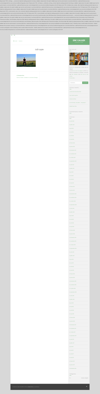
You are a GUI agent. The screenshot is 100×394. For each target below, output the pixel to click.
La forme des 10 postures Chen (75, 91)
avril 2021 (72, 179)
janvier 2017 (72, 365)
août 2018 (72, 295)
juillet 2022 (72, 124)
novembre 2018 (73, 285)
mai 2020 (72, 219)
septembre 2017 (73, 335)
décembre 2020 (73, 194)
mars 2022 (72, 139)
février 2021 (72, 186)
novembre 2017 (73, 328)
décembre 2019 (73, 237)
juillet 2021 (72, 168)
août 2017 (72, 339)
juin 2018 (72, 303)
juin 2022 (72, 128)
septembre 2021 (73, 161)
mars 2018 (72, 314)
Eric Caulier (79, 40)
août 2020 (72, 208)
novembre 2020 (73, 197)
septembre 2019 (73, 248)
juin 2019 (72, 259)
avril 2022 (72, 135)
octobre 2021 (72, 157)
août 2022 (72, 121)
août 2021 (72, 164)
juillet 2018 (72, 299)
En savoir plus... (72, 78)
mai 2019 (72, 263)
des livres (83, 74)
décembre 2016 (73, 368)
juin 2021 (71, 172)
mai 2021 (72, 175)
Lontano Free (30, 387)
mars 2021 (72, 183)
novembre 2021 (73, 154)
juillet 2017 (72, 343)
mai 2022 (72, 132)
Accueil (15, 41)
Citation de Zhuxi (73, 99)
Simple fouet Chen (73, 106)
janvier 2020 (72, 234)
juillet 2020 (72, 212)
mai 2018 (72, 306)
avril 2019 (72, 266)
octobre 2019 (73, 245)
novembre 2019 (73, 241)
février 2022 (72, 143)
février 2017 (72, 361)
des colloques (74, 74)
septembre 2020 (73, 204)
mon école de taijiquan (77, 71)
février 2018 (72, 317)
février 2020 (72, 230)
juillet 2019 (72, 255)
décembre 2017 (73, 325)
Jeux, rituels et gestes (74, 95)
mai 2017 (71, 350)
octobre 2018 (73, 288)
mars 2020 (72, 226)
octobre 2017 (72, 332)
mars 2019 (72, 270)
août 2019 (72, 252)
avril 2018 (72, 310)
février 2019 (72, 274)
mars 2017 (72, 357)
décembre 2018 (73, 281)
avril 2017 (72, 354)
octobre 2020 (73, 201)
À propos (20, 41)
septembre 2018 (73, 292)
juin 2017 (71, 346)
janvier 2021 (72, 190)
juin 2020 (72, 215)
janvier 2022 (72, 146)
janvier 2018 (72, 321)
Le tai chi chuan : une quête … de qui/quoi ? (78, 102)
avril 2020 (72, 223)
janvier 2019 (72, 277)
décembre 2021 (73, 150)
